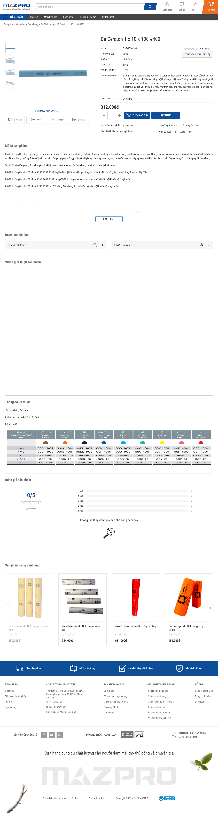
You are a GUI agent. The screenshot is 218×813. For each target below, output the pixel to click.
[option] (10, 48)
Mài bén (34, 17)
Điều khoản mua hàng (157, 690)
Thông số (58, 120)
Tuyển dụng (10, 706)
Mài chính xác (50, 17)
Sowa (132, 125)
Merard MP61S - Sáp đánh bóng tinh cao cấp (81, 628)
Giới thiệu (9, 690)
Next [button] (209, 609)
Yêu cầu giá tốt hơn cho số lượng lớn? (178, 125)
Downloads (200, 701)
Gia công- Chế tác (88, 17)
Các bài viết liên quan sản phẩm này (119, 130)
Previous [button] (8, 609)
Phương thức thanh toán (158, 712)
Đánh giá (78, 120)
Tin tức (8, 701)
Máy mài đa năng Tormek (116, 701)
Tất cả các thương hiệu (15, 695)
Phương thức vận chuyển (159, 717)
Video (36, 120)
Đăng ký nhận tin (203, 695)
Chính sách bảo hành (157, 706)
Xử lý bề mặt (108, 17)
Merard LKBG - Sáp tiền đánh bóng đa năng (135, 626)
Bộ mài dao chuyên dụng (115, 695)
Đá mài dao (109, 690)
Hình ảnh (15, 120)
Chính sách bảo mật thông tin (161, 701)
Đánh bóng (68, 17)
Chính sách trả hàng (156, 695)
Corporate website (97, 797)
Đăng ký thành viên (204, 690)
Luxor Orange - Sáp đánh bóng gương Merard (185, 628)
